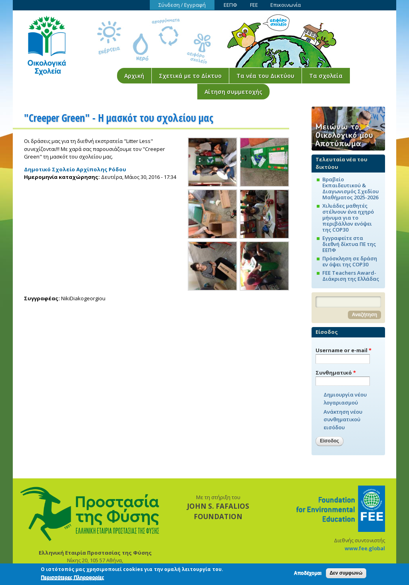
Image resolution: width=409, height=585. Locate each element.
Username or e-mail (343, 350)
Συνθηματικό (336, 372)
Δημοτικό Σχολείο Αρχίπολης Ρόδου (75, 169)
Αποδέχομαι (308, 574)
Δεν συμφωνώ (346, 574)
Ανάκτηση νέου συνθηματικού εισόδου (343, 419)
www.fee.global (365, 548)
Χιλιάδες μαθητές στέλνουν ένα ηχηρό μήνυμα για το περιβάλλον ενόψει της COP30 (348, 217)
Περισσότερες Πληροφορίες (72, 578)
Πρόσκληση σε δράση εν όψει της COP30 (349, 261)
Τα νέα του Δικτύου (265, 75)
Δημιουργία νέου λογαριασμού (345, 398)
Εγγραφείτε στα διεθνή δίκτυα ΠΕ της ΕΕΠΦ (349, 244)
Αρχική (134, 75)
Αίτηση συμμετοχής (233, 91)
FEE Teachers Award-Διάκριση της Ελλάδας (350, 275)
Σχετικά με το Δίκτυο (190, 75)
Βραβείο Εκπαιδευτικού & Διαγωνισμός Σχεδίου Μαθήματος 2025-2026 (350, 188)
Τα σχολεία (326, 75)
